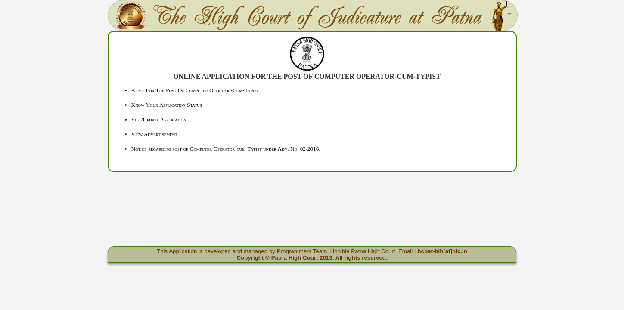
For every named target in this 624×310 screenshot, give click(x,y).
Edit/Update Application (158, 119)
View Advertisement (154, 134)
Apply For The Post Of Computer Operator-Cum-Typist (195, 90)
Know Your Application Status (166, 105)
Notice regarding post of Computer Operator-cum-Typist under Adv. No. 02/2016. (225, 149)
